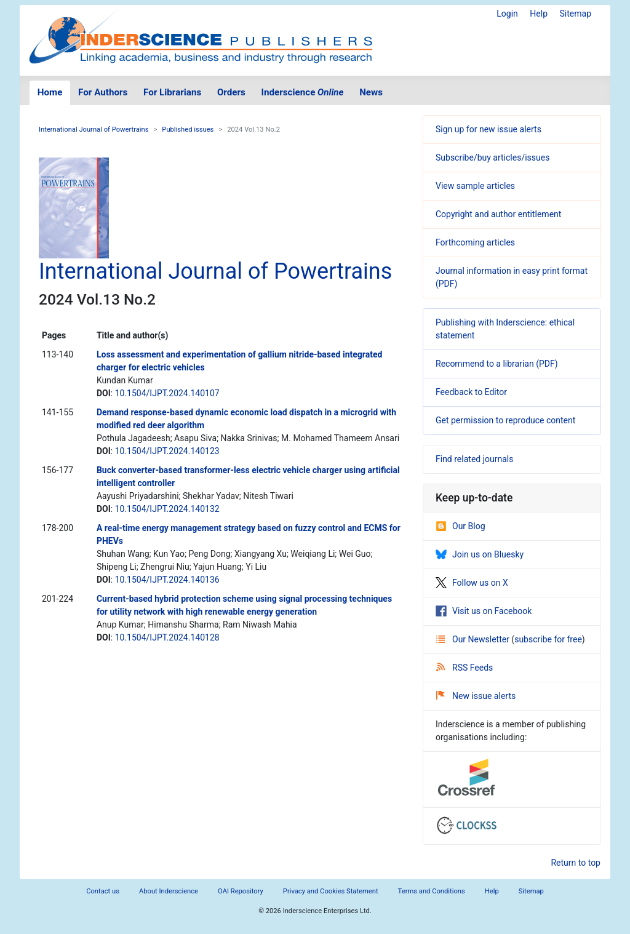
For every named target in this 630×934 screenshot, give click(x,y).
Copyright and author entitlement (498, 214)
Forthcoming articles (475, 242)
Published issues (187, 130)
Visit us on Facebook (484, 611)
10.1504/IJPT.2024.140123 (167, 451)
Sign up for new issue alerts (488, 129)
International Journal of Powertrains (93, 130)
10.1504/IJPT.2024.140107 (167, 393)
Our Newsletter (473, 639)
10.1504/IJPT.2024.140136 (167, 580)
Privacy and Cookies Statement (330, 891)
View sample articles (475, 186)
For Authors (102, 92)
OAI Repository (240, 891)
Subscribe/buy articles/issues (492, 157)
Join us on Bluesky (480, 554)
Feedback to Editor (471, 392)
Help (539, 13)
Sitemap (575, 13)
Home (50, 92)
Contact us (102, 891)
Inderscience (302, 92)
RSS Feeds (464, 668)
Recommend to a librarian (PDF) (497, 364)
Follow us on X (472, 583)
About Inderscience (168, 891)
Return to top (575, 863)
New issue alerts (476, 696)
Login (507, 13)
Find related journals (474, 459)
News (371, 92)
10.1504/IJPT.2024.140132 (167, 509)
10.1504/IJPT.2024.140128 (167, 637)
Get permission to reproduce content (505, 420)
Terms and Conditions (431, 891)
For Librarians (172, 92)
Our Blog (460, 526)
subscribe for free (548, 639)
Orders (231, 92)
